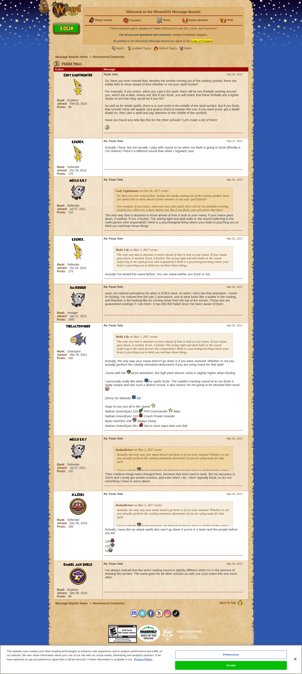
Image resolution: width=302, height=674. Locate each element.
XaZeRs (78, 494)
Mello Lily (78, 180)
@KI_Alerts (190, 28)
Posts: (62, 107)
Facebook (210, 28)
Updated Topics (141, 48)
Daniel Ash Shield (78, 564)
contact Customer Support (189, 34)
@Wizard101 (169, 28)
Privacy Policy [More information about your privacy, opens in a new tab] (143, 659)
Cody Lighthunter (78, 75)
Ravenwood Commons (109, 57)
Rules (187, 48)
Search (120, 48)
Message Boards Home (72, 57)
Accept (231, 665)
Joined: (62, 103)
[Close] (295, 659)
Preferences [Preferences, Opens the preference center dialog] (231, 654)
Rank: (61, 100)
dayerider (78, 287)
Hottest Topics (168, 48)
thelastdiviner (78, 326)
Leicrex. (78, 142)
